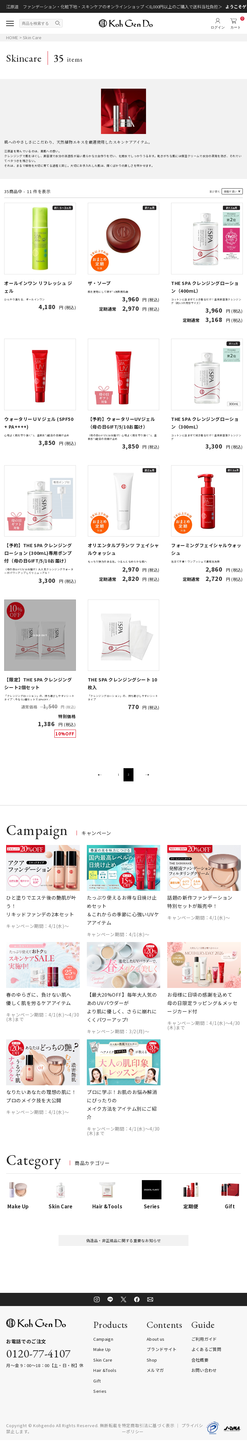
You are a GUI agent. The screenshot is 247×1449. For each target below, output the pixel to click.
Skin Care (32, 37)
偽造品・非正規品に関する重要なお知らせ (123, 1247)
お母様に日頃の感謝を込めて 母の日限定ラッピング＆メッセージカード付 (202, 1009)
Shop (152, 1368)
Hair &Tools (104, 1379)
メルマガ (155, 1379)
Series (99, 1400)
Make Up (102, 1358)
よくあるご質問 (206, 1358)
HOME (12, 37)
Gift (97, 1389)
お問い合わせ (204, 1379)
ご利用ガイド (204, 1348)
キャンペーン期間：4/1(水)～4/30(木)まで (42, 1023)
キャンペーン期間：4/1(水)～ (37, 932)
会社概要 (199, 1368)
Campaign (103, 1348)
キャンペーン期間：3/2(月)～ (118, 1037)
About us (156, 1348)
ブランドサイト (162, 1358)
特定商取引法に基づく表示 (148, 1434)
